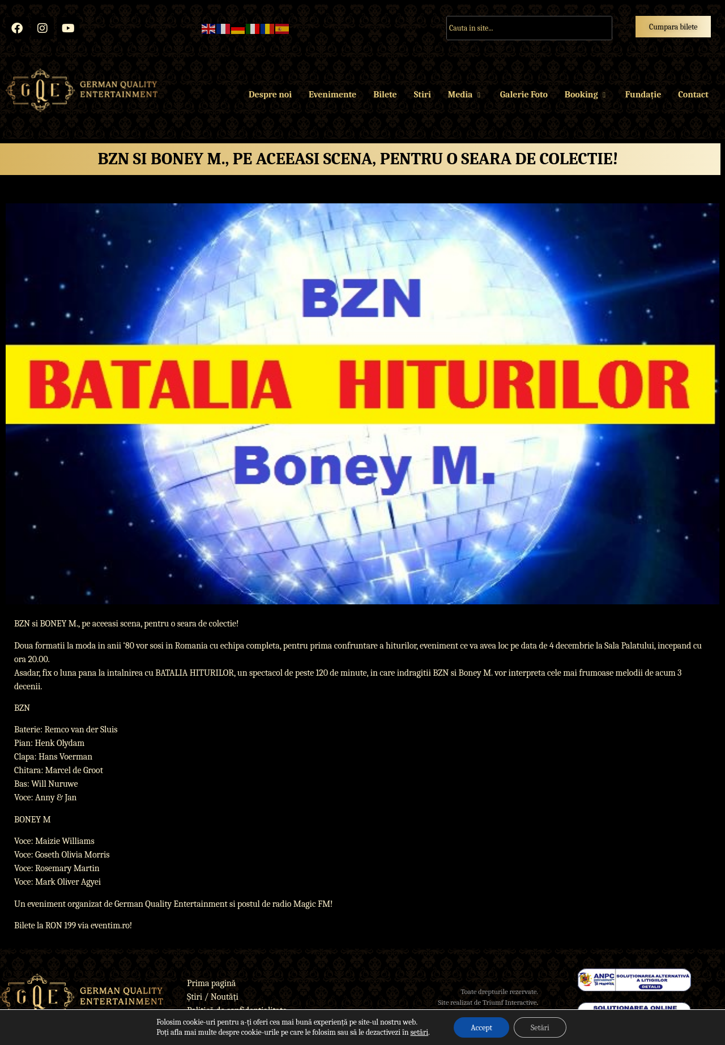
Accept (481, 1027)
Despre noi (270, 94)
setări (419, 1032)
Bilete (384, 94)
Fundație (643, 94)
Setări (540, 1027)
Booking (586, 94)
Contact (693, 94)
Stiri (422, 94)
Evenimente (332, 94)
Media (465, 94)
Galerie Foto (524, 94)
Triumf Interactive (510, 1002)
